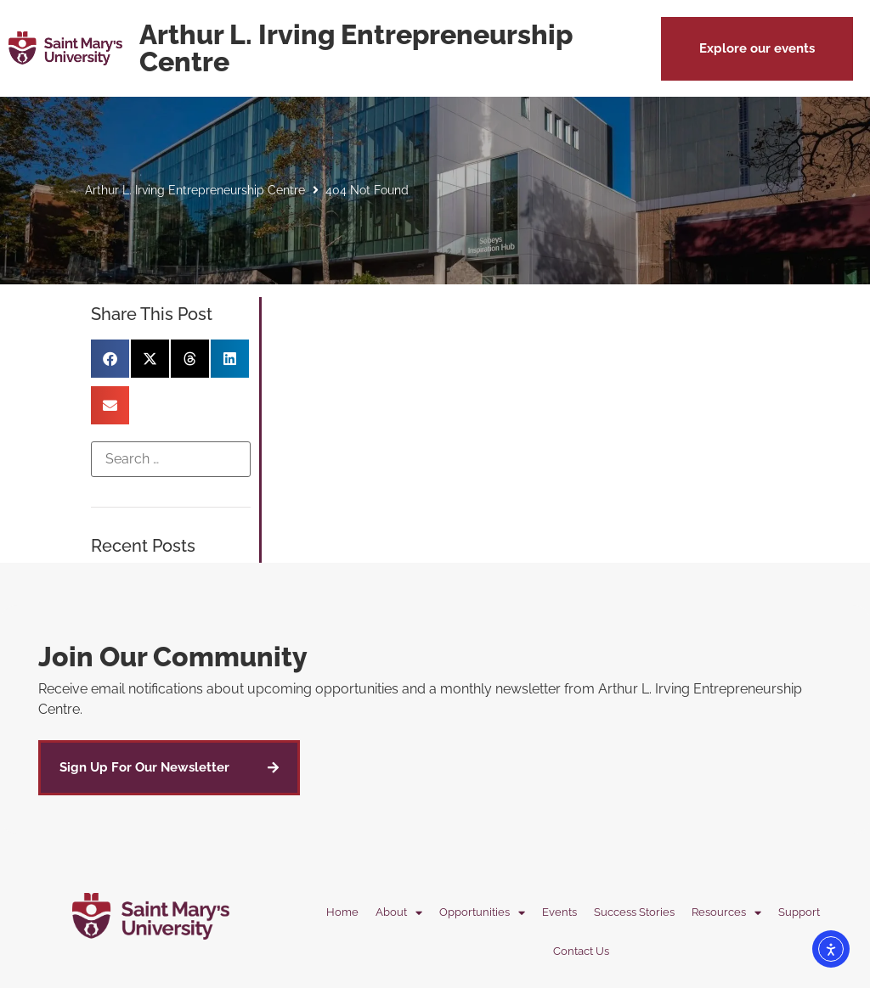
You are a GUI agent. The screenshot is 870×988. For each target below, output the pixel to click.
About (399, 913)
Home (342, 912)
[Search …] (170, 459)
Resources (726, 913)
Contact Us (581, 951)
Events (559, 912)
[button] (757, 49)
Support (799, 912)
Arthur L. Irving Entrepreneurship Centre (195, 190)
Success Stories (634, 912)
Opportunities (482, 913)
